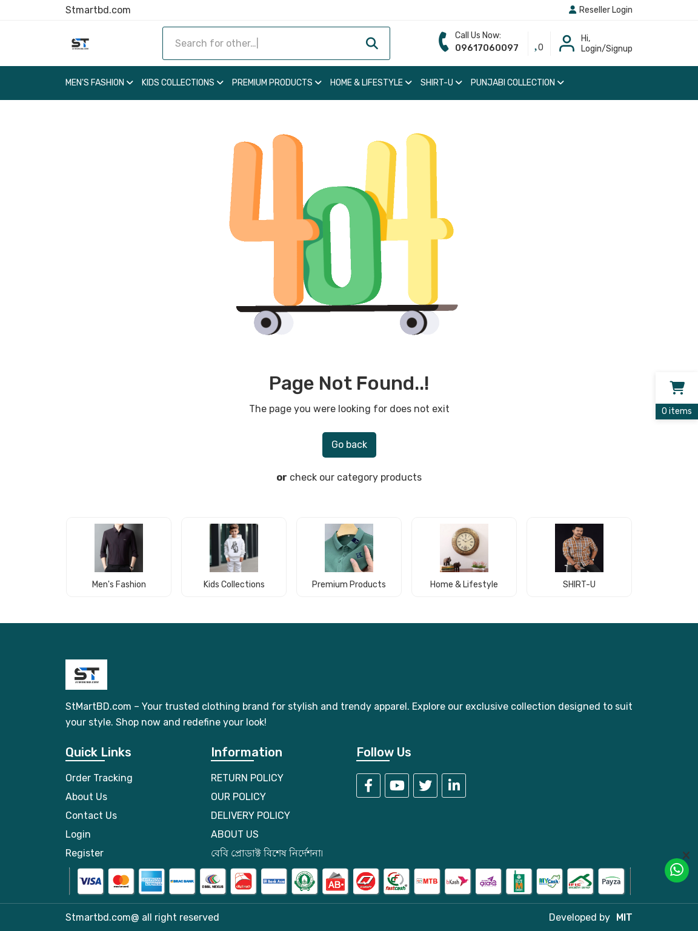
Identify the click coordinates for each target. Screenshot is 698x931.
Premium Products (277, 83)
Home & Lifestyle (371, 83)
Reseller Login (601, 10)
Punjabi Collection (517, 83)
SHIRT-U (441, 83)
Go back (349, 444)
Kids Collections (183, 83)
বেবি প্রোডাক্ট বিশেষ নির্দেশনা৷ (267, 853)
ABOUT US (235, 834)
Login (78, 834)
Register (84, 853)
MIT (624, 917)
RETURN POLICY (247, 778)
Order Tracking (99, 778)
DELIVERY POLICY (250, 815)
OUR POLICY (238, 797)
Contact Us (91, 815)
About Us (86, 797)
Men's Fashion (99, 83)
